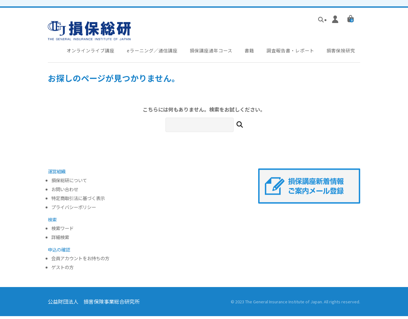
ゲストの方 (62, 270)
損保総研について (69, 183)
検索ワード (62, 231)
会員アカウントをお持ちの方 (80, 262)
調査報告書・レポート (292, 52)
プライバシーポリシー (73, 210)
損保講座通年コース (214, 52)
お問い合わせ (64, 192)
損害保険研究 (344, 52)
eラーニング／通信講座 (154, 52)
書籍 (252, 52)
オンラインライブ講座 (91, 52)
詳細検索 (60, 240)
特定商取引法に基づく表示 (78, 201)
